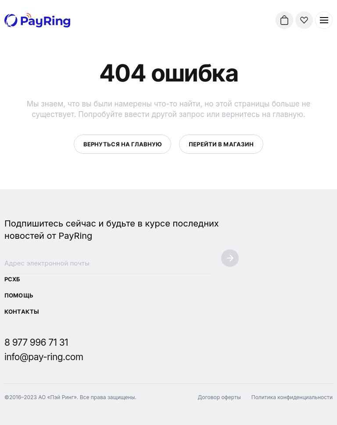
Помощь (18, 295)
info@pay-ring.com (43, 356)
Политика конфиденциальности (292, 397)
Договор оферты (218, 397)
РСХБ (12, 279)
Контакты (21, 311)
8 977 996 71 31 (36, 342)
